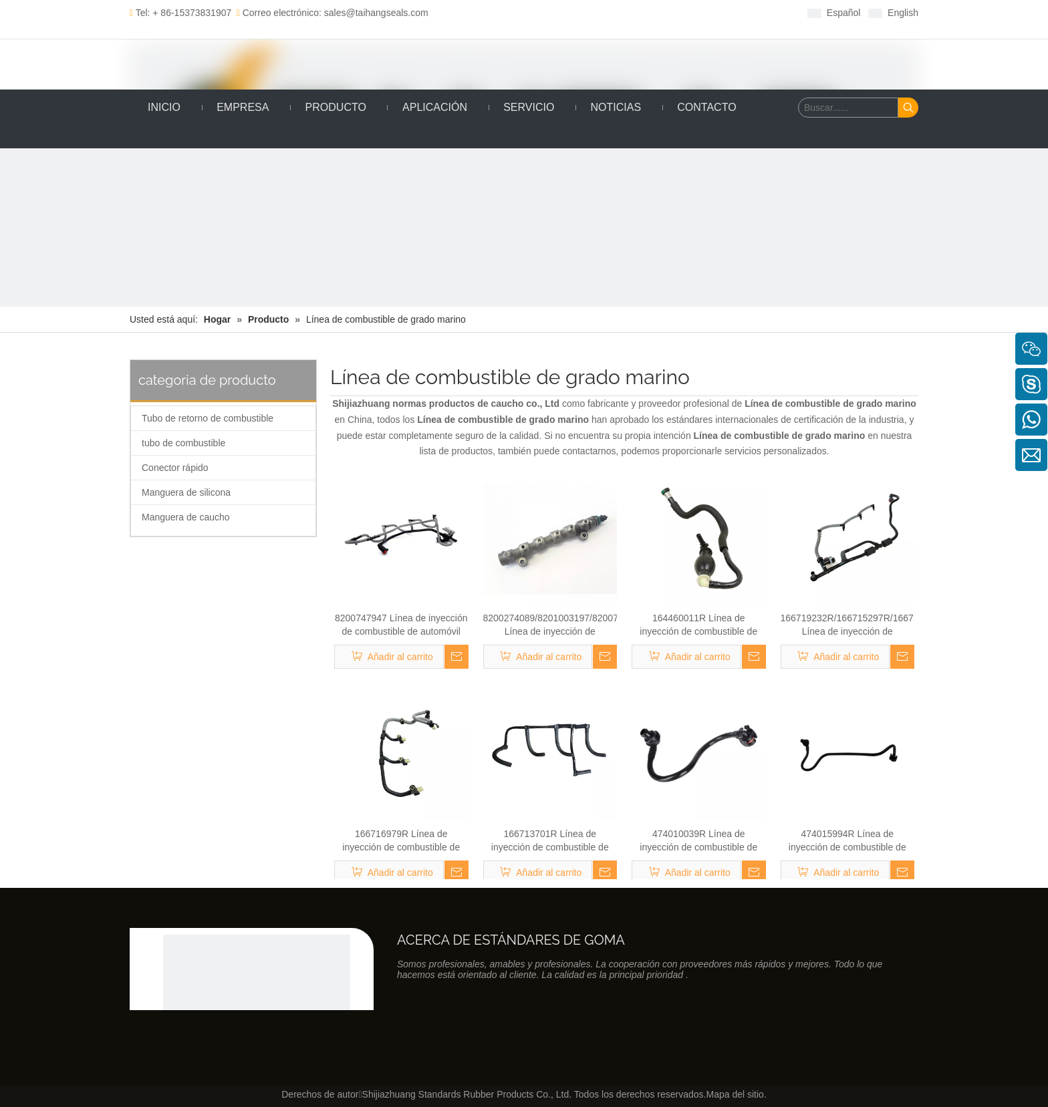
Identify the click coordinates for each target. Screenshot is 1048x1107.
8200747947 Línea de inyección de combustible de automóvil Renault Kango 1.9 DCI (401, 625)
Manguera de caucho (186, 517)
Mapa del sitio (734, 1094)
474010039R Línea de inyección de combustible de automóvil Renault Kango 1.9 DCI (698, 841)
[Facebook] (526, 12)
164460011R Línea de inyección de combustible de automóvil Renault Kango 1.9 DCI (698, 625)
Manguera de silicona (186, 492)
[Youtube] (588, 12)
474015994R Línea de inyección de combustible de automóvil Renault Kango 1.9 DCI (847, 841)
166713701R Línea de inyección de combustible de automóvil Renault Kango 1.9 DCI (550, 841)
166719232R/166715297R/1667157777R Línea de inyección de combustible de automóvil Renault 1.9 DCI (848, 625)
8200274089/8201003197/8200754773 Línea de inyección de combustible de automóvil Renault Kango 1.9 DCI (550, 625)
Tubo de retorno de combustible (207, 418)
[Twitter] (567, 12)
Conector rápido (175, 467)
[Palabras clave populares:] (908, 108)
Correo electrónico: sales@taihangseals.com (332, 12)
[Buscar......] (848, 108)
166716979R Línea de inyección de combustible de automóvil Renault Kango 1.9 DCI (401, 841)
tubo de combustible (183, 443)
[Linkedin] (547, 12)
